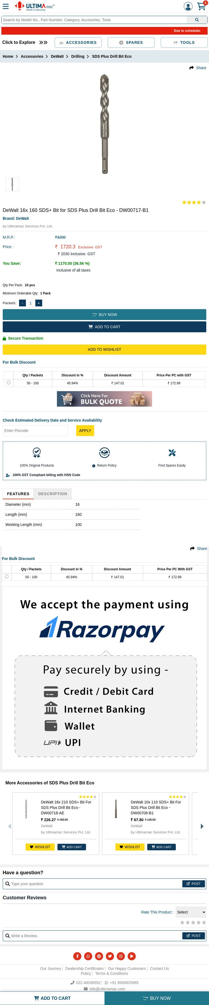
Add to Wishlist (104, 349)
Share (201, 68)
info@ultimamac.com (104, 989)
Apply (85, 430)
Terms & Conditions (111, 973)
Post (194, 884)
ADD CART (72, 847)
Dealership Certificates (84, 968)
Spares (131, 42)
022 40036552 (85, 982)
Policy (86, 973)
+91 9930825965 (122, 982)
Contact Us (159, 968)
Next (201, 823)
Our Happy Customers (127, 968)
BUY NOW (104, 314)
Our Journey (50, 968)
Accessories (78, 42)
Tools (184, 42)
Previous (8, 823)
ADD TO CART (104, 327)
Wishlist (40, 847)
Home (8, 56)
